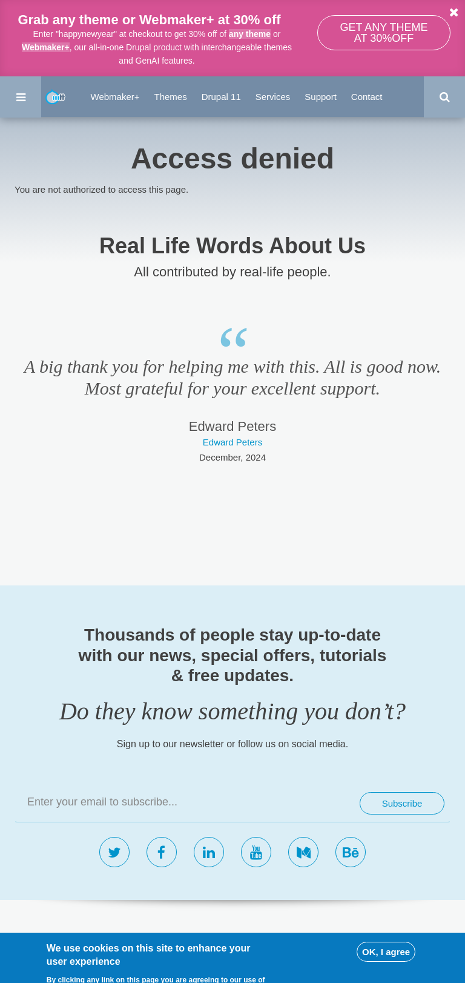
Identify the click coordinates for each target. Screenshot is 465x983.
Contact (367, 97)
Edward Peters (232, 442)
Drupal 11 (221, 97)
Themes (170, 97)
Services (273, 97)
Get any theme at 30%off (383, 32)
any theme (250, 34)
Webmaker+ (46, 47)
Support (321, 97)
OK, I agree (386, 967)
